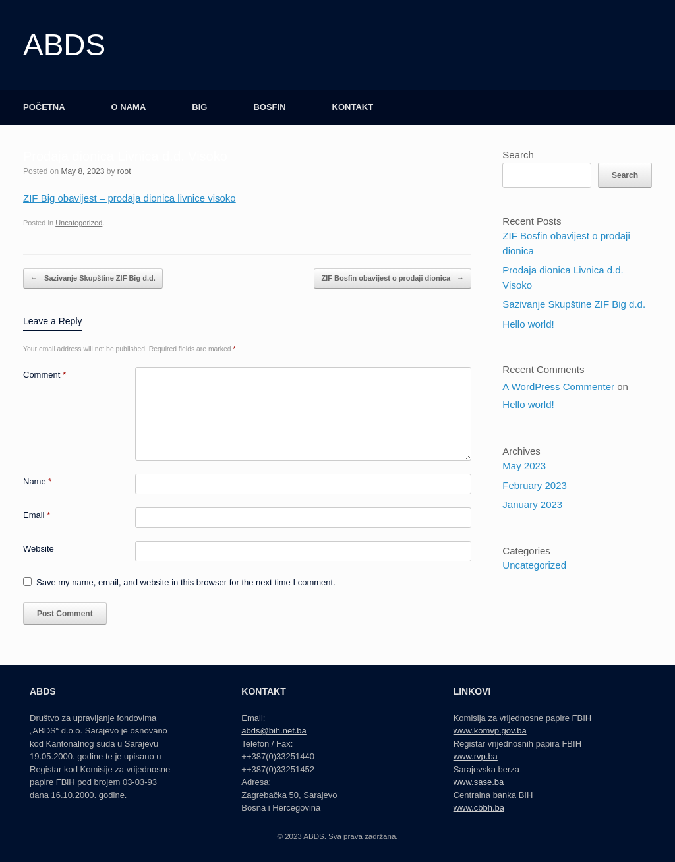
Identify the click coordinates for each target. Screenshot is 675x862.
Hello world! (528, 324)
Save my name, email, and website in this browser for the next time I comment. (186, 582)
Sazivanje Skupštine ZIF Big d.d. (93, 278)
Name (37, 481)
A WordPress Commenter (558, 386)
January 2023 (532, 504)
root (124, 171)
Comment (44, 375)
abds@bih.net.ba (274, 730)
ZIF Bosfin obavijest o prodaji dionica (392, 278)
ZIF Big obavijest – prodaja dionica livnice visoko (129, 198)
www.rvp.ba (476, 756)
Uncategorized (78, 223)
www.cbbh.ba (479, 808)
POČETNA (44, 107)
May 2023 (524, 465)
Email (36, 515)
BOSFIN (269, 107)
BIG (199, 107)
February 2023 (534, 485)
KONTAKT (353, 107)
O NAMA (128, 107)
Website (38, 549)
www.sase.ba (479, 782)
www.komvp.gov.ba (490, 730)
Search (518, 154)
